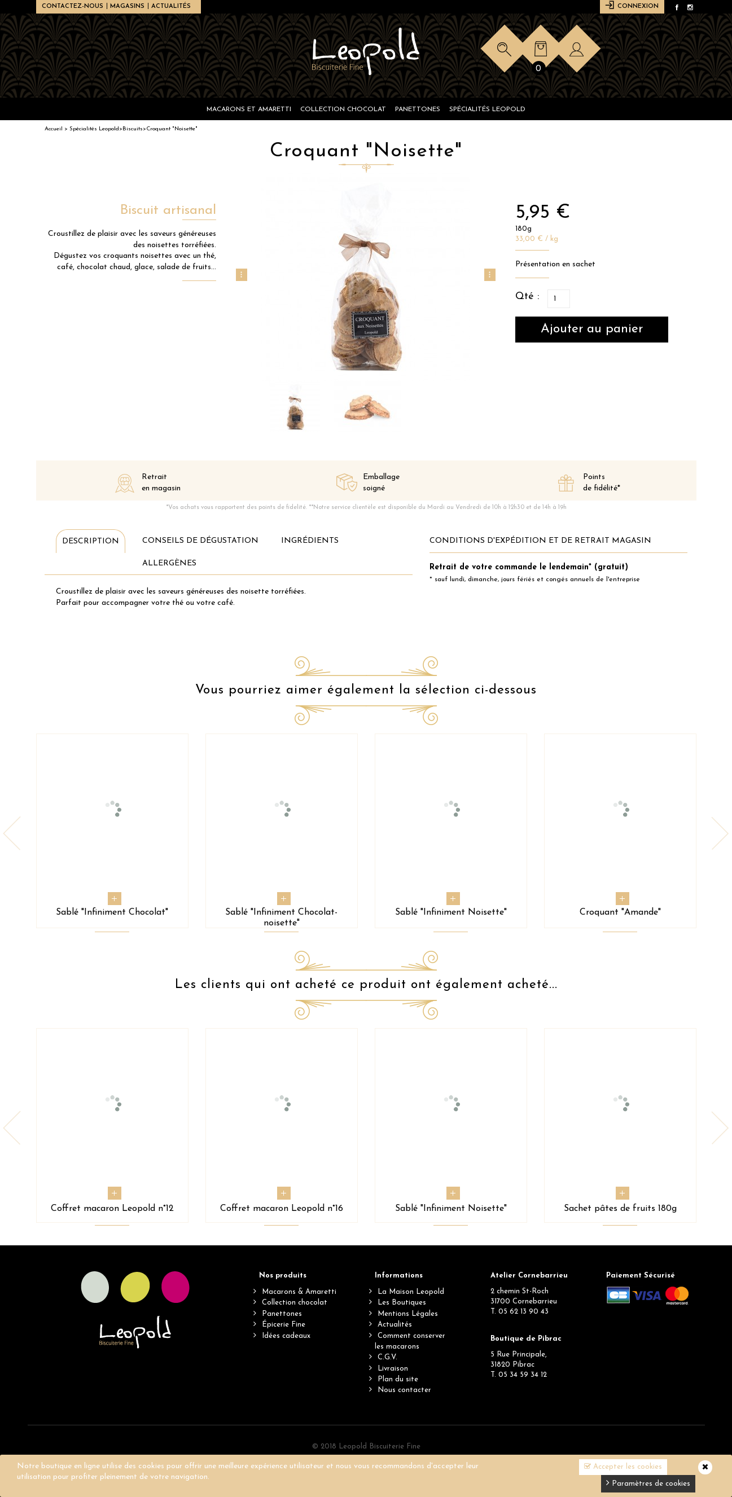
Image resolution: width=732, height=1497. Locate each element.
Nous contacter (404, 1390)
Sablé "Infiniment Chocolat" (112, 912)
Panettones (282, 1314)
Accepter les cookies (623, 1466)
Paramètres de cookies (648, 1482)
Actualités (171, 6)
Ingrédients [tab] (310, 541)
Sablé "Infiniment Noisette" (451, 912)
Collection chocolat (294, 1302)
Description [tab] (90, 541)
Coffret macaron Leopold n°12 (112, 1208)
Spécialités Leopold (94, 129)
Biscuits (132, 129)
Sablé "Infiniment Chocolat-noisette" (281, 918)
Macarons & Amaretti (299, 1292)
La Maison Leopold (411, 1292)
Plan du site (398, 1379)
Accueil (54, 129)
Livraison (393, 1368)
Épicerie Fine (283, 1324)
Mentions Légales (408, 1314)
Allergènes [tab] (169, 563)
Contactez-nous (72, 6)
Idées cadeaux (286, 1336)
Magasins (127, 6)
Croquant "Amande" (620, 912)
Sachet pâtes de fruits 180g (620, 1208)
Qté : (527, 296)
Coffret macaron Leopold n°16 (281, 1208)
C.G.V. (387, 1357)
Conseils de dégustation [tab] (200, 541)
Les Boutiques (402, 1302)
